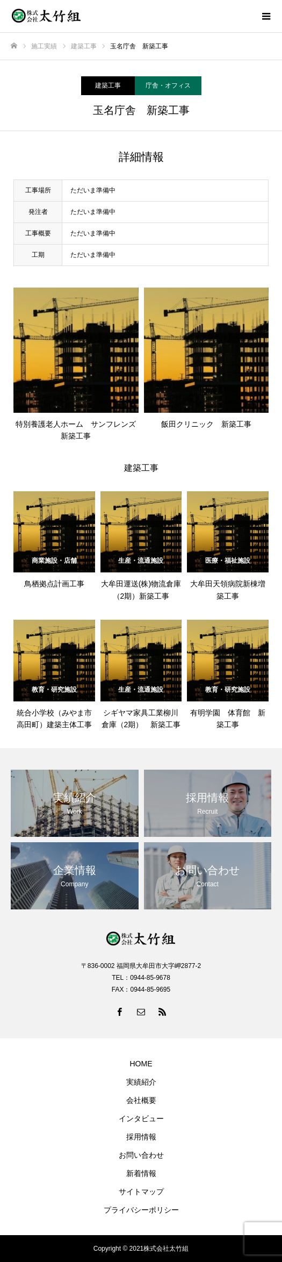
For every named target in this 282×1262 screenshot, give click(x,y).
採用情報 (141, 1136)
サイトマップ (141, 1191)
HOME (141, 1063)
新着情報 (141, 1173)
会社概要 (141, 1100)
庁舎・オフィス (168, 85)
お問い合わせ (141, 1155)
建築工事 (108, 85)
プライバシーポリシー (141, 1210)
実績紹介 (141, 1082)
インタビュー (141, 1118)
